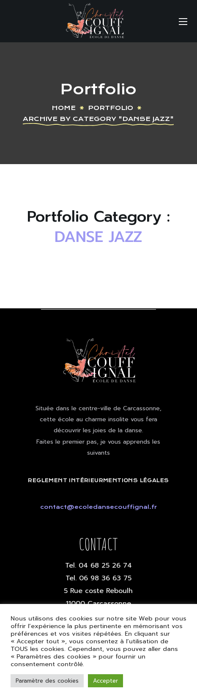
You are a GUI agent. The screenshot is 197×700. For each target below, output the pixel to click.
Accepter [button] (105, 681)
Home (64, 108)
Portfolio (110, 108)
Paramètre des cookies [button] (47, 681)
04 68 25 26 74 (105, 565)
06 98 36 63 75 (105, 578)
